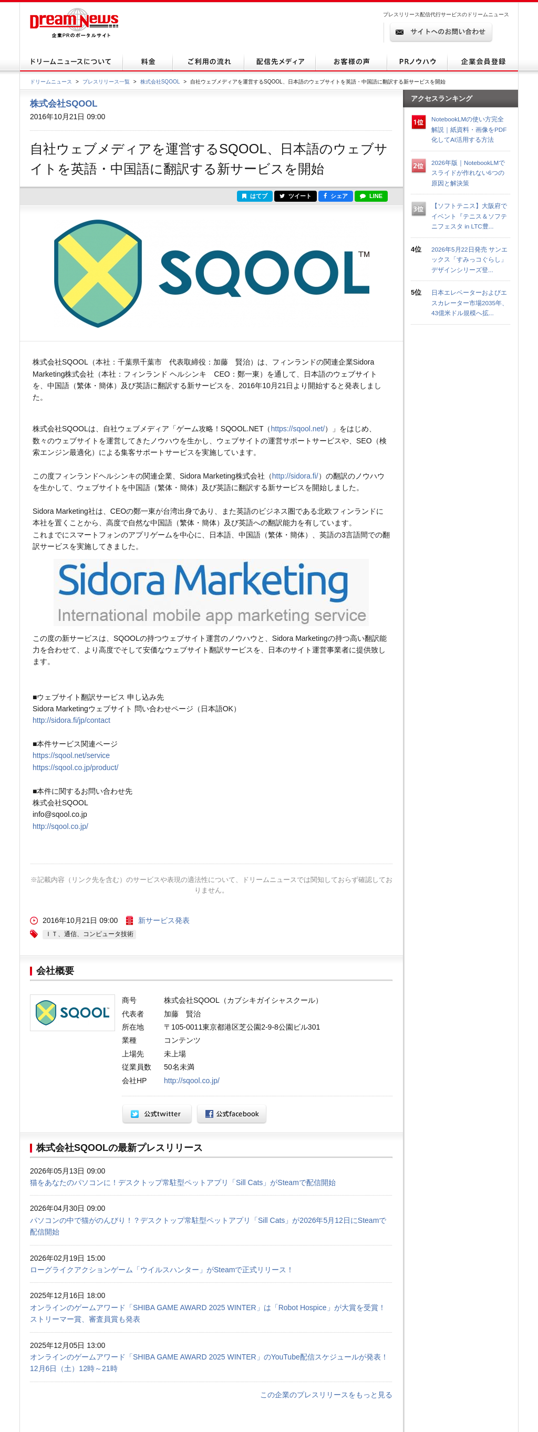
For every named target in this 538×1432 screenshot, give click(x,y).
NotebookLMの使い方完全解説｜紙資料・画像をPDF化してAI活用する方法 (468, 129)
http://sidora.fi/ (295, 476)
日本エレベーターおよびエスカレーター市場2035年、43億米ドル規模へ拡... (469, 302)
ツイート (296, 196)
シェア (336, 196)
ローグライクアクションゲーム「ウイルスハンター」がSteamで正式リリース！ (162, 1269)
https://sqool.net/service (71, 755)
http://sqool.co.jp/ (60, 826)
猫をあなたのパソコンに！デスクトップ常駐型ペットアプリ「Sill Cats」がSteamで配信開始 (183, 1182)
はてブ (254, 196)
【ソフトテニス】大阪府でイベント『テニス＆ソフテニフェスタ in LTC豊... (469, 216)
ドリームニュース (51, 82)
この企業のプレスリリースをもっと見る (326, 1395)
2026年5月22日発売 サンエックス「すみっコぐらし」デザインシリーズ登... (469, 259)
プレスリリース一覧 (106, 82)
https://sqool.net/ (298, 428)
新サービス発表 (164, 920)
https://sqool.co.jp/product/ (75, 767)
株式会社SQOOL (160, 82)
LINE (371, 196)
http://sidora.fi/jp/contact (71, 720)
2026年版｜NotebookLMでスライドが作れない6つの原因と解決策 (468, 172)
